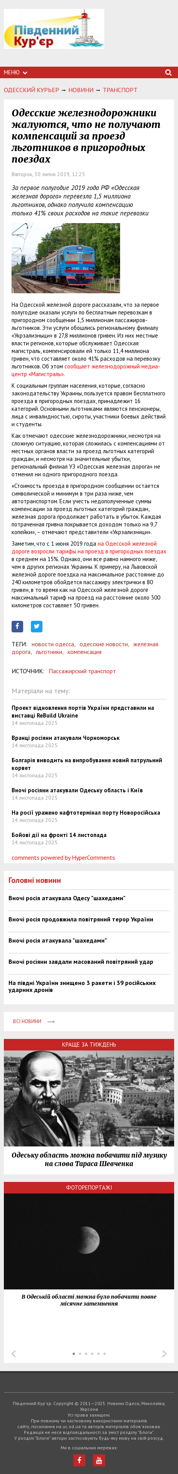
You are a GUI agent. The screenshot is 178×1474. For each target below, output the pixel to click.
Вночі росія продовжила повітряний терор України (80, 919)
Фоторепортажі (89, 1187)
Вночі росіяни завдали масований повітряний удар (80, 961)
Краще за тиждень (89, 1044)
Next (164, 1354)
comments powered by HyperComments (63, 857)
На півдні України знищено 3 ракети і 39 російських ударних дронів (82, 986)
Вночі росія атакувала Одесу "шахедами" (66, 898)
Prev (13, 1354)
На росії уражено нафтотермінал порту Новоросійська (86, 812)
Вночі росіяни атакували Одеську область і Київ (77, 790)
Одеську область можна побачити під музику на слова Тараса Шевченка (89, 1159)
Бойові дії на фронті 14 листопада (59, 835)
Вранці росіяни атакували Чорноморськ (66, 737)
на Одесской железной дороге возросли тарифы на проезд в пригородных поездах (89, 547)
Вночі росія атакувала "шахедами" (57, 940)
